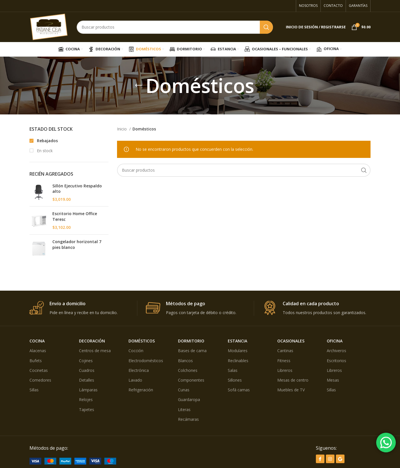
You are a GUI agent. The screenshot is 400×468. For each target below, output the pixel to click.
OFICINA (334, 341)
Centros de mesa (95, 350)
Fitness (283, 360)
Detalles (86, 380)
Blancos (185, 360)
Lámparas (88, 389)
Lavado (135, 380)
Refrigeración (140, 389)
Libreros (284, 370)
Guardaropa (189, 399)
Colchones (187, 370)
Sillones (235, 380)
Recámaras (188, 419)
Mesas (333, 380)
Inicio (122, 129)
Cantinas (285, 350)
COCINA (37, 341)
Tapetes (86, 409)
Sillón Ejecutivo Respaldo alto (77, 188)
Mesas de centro (292, 380)
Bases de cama (192, 350)
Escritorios (336, 360)
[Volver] (138, 85)
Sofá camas (239, 389)
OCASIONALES (290, 341)
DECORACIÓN (92, 341)
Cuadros (86, 370)
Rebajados (47, 140)
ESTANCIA (237, 341)
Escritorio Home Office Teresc (74, 216)
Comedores (40, 380)
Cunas (183, 389)
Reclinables (238, 360)
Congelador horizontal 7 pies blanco (76, 244)
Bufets (35, 360)
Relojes (86, 399)
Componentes (191, 380)
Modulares (237, 350)
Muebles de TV (291, 389)
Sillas (34, 389)
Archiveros (336, 350)
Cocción (135, 350)
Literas (184, 409)
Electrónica (138, 370)
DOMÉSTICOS (141, 341)
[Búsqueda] (175, 27)
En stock (44, 150)
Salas (232, 370)
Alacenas (37, 350)
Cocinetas (38, 370)
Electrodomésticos (145, 360)
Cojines (86, 360)
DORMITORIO (191, 341)
